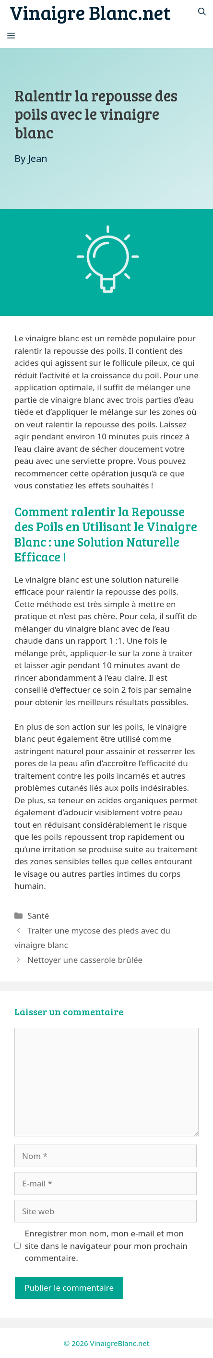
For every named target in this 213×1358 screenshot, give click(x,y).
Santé (38, 915)
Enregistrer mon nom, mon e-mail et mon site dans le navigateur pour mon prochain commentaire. (106, 1245)
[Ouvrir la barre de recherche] (202, 12)
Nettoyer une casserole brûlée (84, 959)
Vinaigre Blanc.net (90, 12)
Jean (37, 158)
